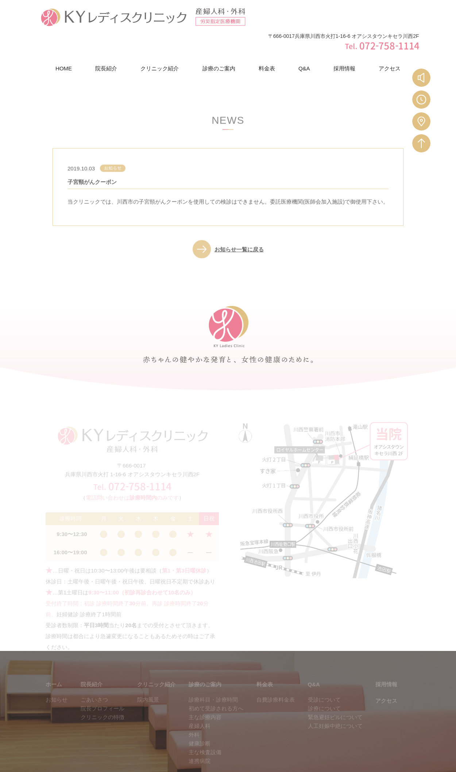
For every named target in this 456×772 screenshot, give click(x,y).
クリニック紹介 (159, 43)
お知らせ (56, 678)
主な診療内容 (205, 696)
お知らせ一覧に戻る (239, 227)
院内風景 (148, 678)
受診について (324, 678)
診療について (324, 687)
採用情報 (344, 43)
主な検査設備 (205, 731)
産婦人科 (199, 705)
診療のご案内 (218, 43)
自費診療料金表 (275, 678)
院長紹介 (106, 43)
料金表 (267, 43)
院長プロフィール (102, 687)
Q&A (304, 43)
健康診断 (199, 722)
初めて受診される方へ (216, 687)
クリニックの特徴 (102, 696)
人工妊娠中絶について (335, 705)
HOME (63, 43)
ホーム (54, 663)
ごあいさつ (94, 678)
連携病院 (199, 740)
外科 (194, 713)
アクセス (390, 43)
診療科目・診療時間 (213, 678)
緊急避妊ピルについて (335, 696)
